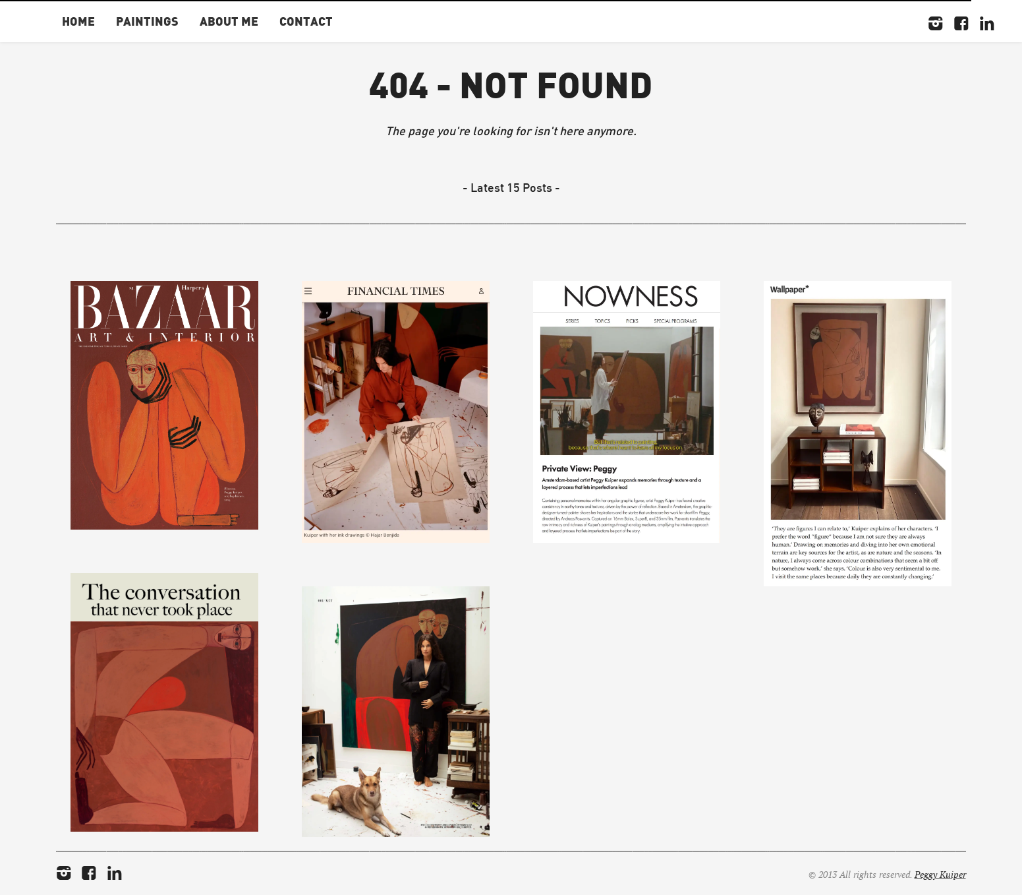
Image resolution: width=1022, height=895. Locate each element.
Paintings (147, 20)
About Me (229, 20)
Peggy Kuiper (940, 874)
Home (78, 20)
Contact (306, 20)
